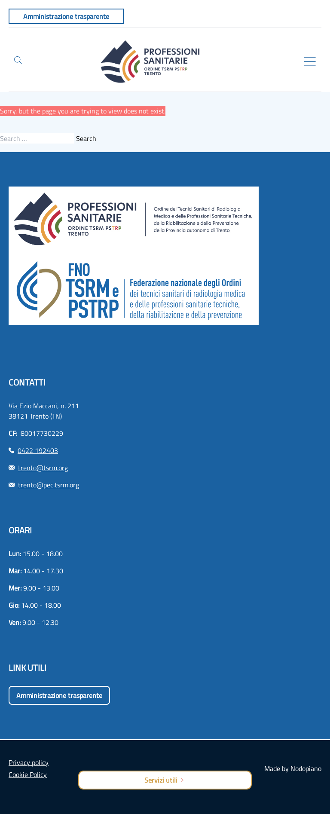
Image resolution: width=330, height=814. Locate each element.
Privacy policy (29, 762)
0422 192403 (38, 450)
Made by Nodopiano (292, 768)
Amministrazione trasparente (59, 695)
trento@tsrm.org (43, 467)
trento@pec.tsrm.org (48, 485)
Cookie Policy (28, 774)
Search (86, 138)
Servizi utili (164, 780)
